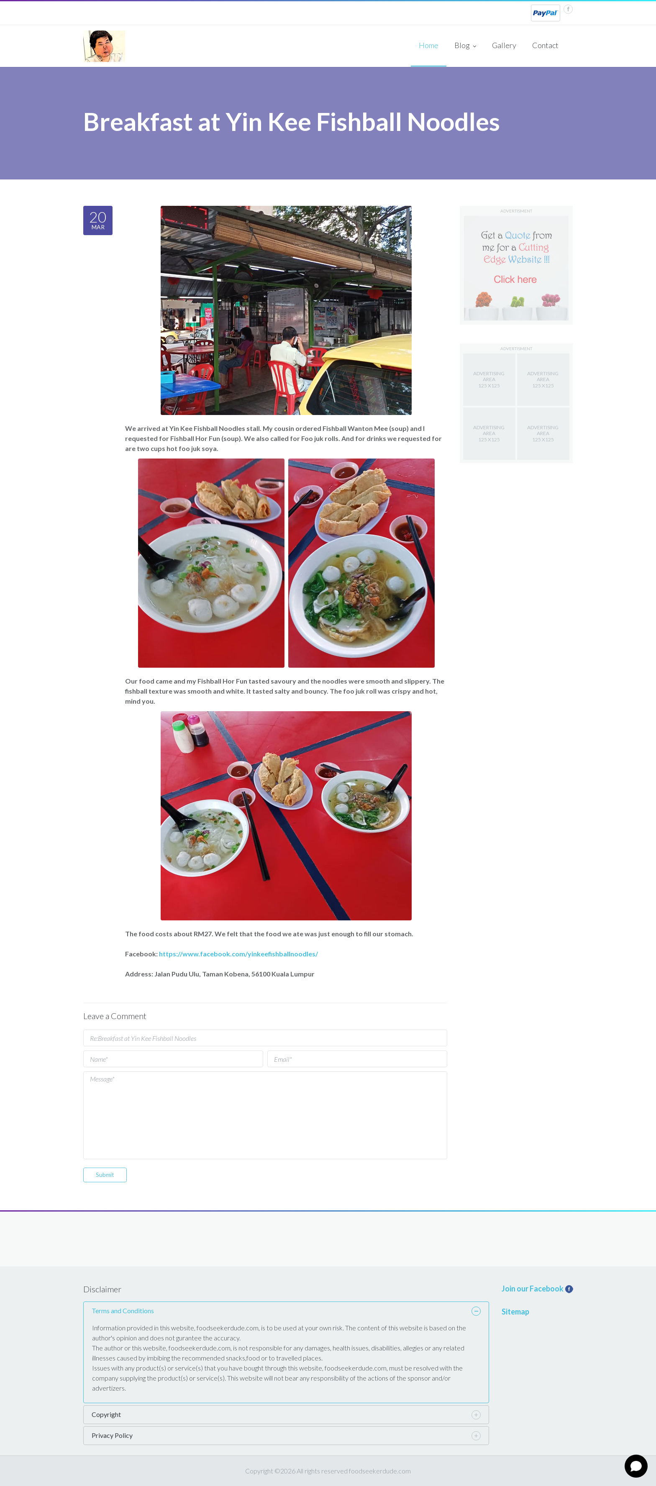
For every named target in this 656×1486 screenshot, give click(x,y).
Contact (545, 45)
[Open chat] (636, 1466)
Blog (465, 46)
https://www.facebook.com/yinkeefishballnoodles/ (238, 954)
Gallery (504, 45)
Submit (105, 1174)
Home (428, 45)
